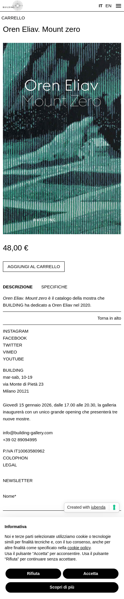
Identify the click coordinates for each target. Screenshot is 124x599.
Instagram (15, 331)
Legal (10, 464)
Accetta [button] (90, 573)
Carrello (13, 17)
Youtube (13, 358)
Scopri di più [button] (62, 587)
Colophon (15, 457)
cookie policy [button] (79, 547)
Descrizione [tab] (18, 286)
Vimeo (10, 351)
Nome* (9, 496)
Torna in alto (109, 318)
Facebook (15, 338)
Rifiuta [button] (33, 573)
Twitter (12, 344)
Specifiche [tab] (54, 286)
